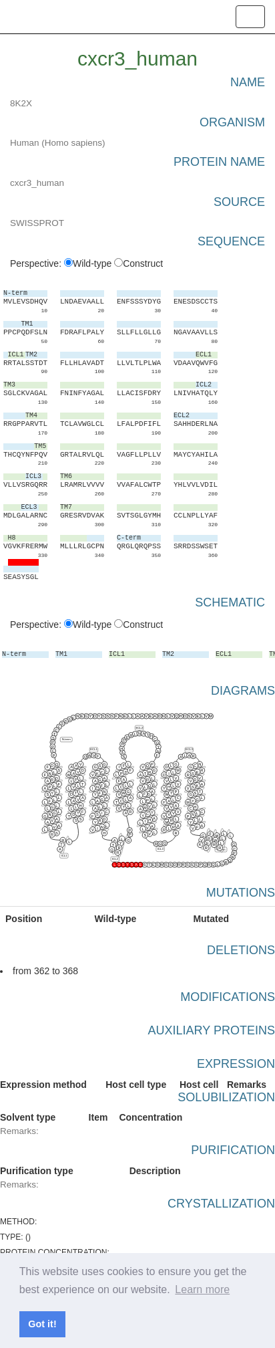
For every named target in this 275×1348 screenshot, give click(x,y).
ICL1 (64, 855)
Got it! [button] (42, 1324)
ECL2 (139, 727)
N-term (66, 739)
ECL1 (93, 749)
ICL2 (115, 859)
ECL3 (189, 749)
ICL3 (161, 849)
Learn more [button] (202, 1289)
